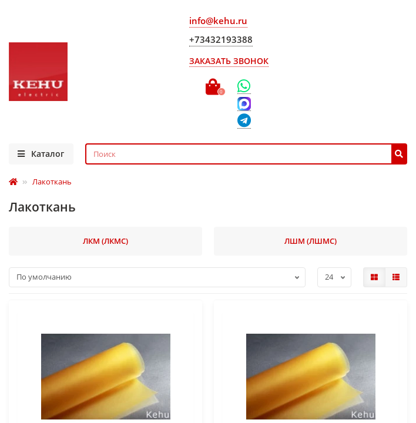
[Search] (246, 153)
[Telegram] (244, 121)
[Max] (244, 104)
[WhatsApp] (244, 86)
